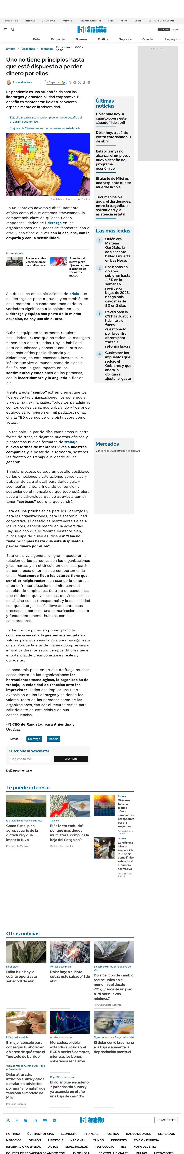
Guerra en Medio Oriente (161, 21)
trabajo (71, 442)
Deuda (138, 21)
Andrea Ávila (25, 82)
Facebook (17, 1120)
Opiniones (28, 48)
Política (103, 39)
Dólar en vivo (48, 21)
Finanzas (81, 39)
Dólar (37, 39)
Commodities (122, 451)
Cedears (135, 451)
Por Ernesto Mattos (17, 846)
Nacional (78, 1140)
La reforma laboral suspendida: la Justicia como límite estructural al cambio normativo (126, 856)
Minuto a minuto (63, 1037)
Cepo (110, 21)
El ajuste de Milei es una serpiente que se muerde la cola (45, 128)
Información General (23, 1147)
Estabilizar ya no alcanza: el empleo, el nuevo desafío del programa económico (113, 160)
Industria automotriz (90, 21)
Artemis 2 (68, 21)
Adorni (124, 21)
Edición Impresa (146, 1140)
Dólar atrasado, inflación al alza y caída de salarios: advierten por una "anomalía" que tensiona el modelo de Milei (26, 1086)
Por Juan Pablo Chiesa (125, 874)
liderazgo (47, 48)
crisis (74, 294)
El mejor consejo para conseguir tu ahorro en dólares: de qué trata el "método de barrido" (25, 1049)
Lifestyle (55, 1140)
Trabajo (53, 739)
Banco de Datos (138, 1134)
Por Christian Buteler (61, 846)
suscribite (164, 30)
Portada (13, 1134)
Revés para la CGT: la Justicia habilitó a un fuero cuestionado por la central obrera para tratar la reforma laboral (118, 329)
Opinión (147, 39)
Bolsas (110, 451)
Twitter (8, 1120)
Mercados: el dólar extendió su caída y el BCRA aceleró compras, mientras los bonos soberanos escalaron (70, 1051)
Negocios (125, 39)
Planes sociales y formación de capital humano (36, 261)
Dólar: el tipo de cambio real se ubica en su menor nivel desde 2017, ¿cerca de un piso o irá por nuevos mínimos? (113, 987)
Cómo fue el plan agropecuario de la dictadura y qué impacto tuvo (22, 832)
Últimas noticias (40, 1134)
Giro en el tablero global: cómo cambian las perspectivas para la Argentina (127, 813)
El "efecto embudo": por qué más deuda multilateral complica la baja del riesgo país (69, 832)
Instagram (25, 1120)
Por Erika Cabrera (16, 1103)
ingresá (176, 30)
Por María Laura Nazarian (125, 832)
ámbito (11, 48)
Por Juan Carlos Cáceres (107, 1004)
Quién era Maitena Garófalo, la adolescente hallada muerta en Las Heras (117, 250)
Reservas (30, 21)
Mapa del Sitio (145, 1147)
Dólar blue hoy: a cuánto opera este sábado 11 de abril (111, 118)
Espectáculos (76, 1147)
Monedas (101, 451)
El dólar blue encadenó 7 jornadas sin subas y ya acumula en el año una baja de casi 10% (69, 1089)
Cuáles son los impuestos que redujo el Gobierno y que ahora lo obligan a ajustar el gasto (118, 365)
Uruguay (169, 39)
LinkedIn (35, 1120)
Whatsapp (54, 1120)
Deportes (119, 1140)
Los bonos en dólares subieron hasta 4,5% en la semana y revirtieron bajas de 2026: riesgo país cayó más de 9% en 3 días (117, 286)
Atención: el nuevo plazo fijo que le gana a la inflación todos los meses (79, 266)
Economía (58, 39)
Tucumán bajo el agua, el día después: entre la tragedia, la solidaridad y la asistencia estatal (113, 206)
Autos (53, 1147)
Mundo (98, 1140)
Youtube (45, 1120)
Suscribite (71, 759)
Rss (123, 1147)
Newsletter (175, 39)
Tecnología (104, 1147)
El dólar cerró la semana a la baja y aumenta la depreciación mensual (114, 1047)
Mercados (166, 1134)
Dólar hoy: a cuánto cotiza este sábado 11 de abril (113, 137)
